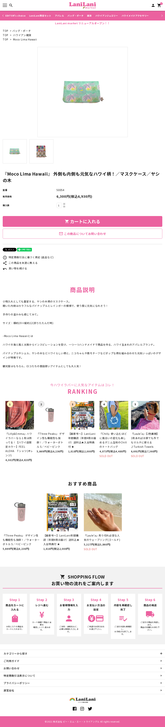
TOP (5, 31)
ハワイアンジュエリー (106, 15)
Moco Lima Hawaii (25, 39)
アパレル (59, 15)
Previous (3, 16)
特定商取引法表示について (19, 675)
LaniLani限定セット (40, 15)
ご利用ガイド (11, 661)
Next (161, 16)
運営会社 (9, 690)
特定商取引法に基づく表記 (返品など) (28, 257)
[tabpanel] (82, 92)
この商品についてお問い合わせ (82, 233)
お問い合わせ (11, 668)
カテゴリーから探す (15, 653)
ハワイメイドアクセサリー (135, 15)
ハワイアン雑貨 (22, 35)
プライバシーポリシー (17, 683)
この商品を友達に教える (20, 263)
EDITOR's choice (15, 15)
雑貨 (89, 15)
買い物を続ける (15, 268)
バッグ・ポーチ (75, 15)
